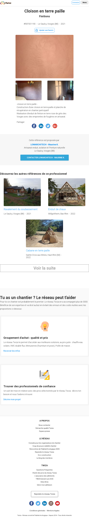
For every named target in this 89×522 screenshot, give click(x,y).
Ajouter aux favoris (46, 30)
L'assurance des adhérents (44, 476)
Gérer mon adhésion (44, 485)
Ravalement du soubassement (21, 209)
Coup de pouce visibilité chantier (44, 446)
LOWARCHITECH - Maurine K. (44, 144)
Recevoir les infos (11, 351)
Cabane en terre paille (38, 250)
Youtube (57, 503)
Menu (85, 2)
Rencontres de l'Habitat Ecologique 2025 (45, 449)
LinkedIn (41, 126)
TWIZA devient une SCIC (44, 479)
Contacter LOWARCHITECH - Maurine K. (46, 158)
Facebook (34, 126)
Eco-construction (44, 455)
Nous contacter (44, 425)
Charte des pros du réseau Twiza (44, 473)
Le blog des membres (44, 458)
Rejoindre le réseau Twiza (44, 452)
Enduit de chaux (57, 209)
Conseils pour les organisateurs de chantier (44, 443)
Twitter (48, 126)
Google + (55, 126)
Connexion (75, 2)
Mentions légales (53, 511)
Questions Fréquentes (44, 470)
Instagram (51, 503)
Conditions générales (37, 511)
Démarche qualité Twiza (45, 428)
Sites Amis (44, 482)
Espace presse (44, 431)
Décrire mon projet (12, 399)
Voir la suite (44, 268)
